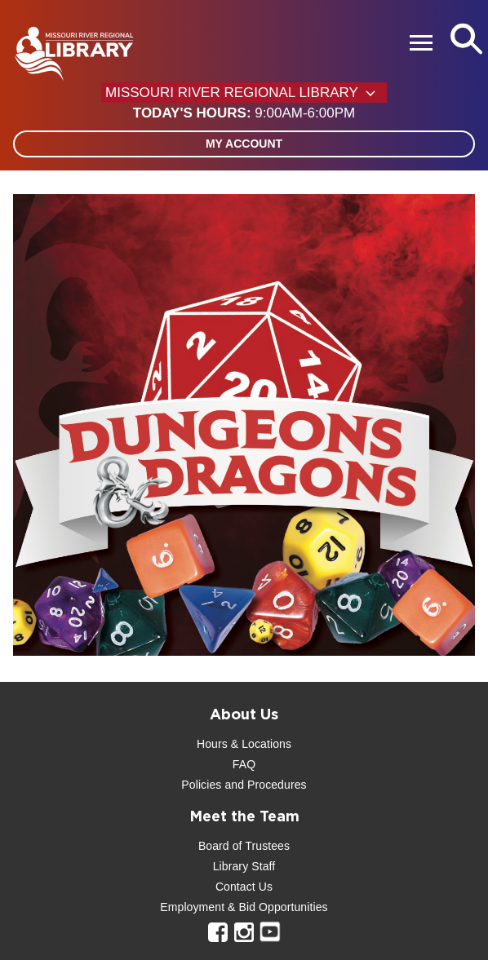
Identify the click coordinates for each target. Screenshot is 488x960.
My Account (244, 143)
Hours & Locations (244, 743)
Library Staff (244, 866)
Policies (201, 784)
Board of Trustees (244, 845)
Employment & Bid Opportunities (243, 907)
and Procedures (263, 784)
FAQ (244, 764)
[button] (244, 113)
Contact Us (244, 886)
